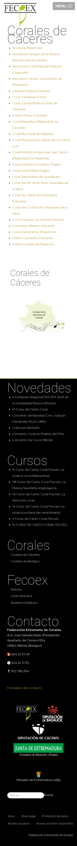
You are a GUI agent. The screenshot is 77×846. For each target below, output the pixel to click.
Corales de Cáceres (25, 555)
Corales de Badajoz (25, 561)
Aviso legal (29, 816)
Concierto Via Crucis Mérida (32, 440)
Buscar (48, 795)
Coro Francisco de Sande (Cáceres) (38, 220)
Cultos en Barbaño (26, 428)
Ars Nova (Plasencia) (27, 48)
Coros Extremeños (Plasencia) (34, 232)
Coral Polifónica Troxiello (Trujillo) (36, 164)
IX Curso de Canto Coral (30, 409)
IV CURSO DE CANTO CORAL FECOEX (39, 525)
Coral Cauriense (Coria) (29, 97)
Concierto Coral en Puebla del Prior (38, 434)
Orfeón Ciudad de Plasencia (33, 244)
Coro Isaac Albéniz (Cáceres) (33, 226)
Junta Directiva (21, 596)
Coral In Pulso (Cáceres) (29, 115)
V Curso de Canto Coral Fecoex (35, 519)
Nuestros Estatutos (24, 603)
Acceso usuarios (19, 823)
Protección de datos (55, 816)
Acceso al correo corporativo (54, 823)
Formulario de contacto (24, 688)
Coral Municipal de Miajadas (32, 134)
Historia (16, 589)
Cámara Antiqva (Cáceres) (31, 91)
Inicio (11, 816)
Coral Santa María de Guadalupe (36, 177)
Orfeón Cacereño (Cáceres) (32, 238)
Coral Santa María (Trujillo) (31, 171)
